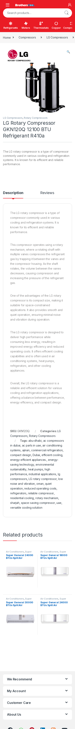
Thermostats (40, 25)
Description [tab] (13, 193)
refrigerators (18, 493)
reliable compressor (41, 493)
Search (66, 13)
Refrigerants (10, 25)
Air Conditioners (15, 551)
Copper (56, 25)
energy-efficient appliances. (28, 459)
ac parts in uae (31, 445)
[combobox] (32, 13)
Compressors (27, 37)
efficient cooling (52, 455)
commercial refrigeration (47, 450)
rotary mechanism (46, 498)
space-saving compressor (38, 502)
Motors (26, 25)
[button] (68, 51)
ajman (26, 450)
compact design (20, 455)
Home (7, 37)
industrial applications (42, 474)
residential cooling (22, 498)
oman (39, 483)
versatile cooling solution (26, 507)
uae (58, 502)
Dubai (36, 455)
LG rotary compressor (43, 479)
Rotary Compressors (36, 117)
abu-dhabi (35, 440)
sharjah (14, 502)
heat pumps (35, 469)
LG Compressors (57, 37)
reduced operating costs (40, 488)
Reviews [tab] (47, 193)
